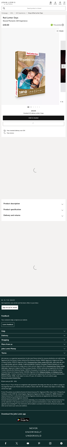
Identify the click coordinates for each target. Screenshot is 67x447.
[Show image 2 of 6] (63, 66)
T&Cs (62, 386)
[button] (64, 2)
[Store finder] (50, 2)
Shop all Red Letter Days (35, 13)
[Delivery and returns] (33, 216)
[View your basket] (60, 2)
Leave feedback (8, 324)
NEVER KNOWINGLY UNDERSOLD (33, 432)
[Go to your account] (55, 2)
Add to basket (33, 118)
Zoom (59, 31)
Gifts (11, 13)
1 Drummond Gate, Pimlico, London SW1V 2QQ (40, 362)
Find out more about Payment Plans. (11, 378)
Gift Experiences (20, 13)
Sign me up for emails (10, 307)
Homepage (4, 13)
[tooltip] (62, 24)
